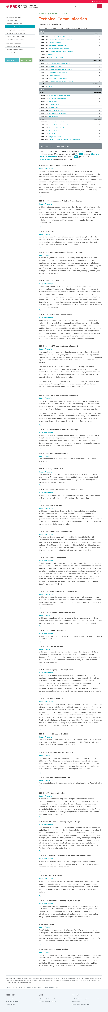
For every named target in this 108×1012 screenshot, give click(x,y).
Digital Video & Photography (57, 98)
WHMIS (50, 54)
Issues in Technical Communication (59, 124)
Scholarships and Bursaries (81, 1003)
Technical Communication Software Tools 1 (62, 39)
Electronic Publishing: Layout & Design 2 (61, 80)
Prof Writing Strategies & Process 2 (59, 62)
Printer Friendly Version (13, 52)
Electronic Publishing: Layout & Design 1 (61, 51)
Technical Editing (54, 106)
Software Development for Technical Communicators (64, 139)
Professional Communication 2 (58, 71)
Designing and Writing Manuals (58, 77)
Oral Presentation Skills (56, 109)
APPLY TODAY (26, 60)
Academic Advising (12, 1001)
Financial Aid (76, 1001)
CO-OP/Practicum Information (15, 29)
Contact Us (10, 998)
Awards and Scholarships (13, 42)
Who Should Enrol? (12, 20)
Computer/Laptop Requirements (16, 32)
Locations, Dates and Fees (14, 23)
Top (40, 196)
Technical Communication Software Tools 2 (62, 68)
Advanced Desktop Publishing (57, 112)
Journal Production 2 (55, 130)
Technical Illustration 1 (55, 42)
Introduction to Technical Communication (61, 36)
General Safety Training (56, 57)
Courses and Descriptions (14, 26)
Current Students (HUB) (47, 1001)
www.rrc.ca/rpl (46, 159)
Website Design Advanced (56, 133)
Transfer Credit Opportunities (15, 36)
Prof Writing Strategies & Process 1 (59, 48)
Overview (9, 13)
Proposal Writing (54, 104)
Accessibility (10, 1003)
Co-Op (51, 86)
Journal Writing (53, 101)
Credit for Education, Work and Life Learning (87, 998)
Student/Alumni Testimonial (14, 49)
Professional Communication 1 (58, 45)
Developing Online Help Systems (58, 127)
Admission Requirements (13, 16)
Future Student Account (47, 998)
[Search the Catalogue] (85, 6)
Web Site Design (53, 115)
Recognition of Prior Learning (15, 39)
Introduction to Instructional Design (59, 95)
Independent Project (55, 136)
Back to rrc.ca (97, 1)
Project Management (55, 74)
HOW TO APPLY (12, 60)
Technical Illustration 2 (55, 65)
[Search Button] (99, 6)
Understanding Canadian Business (58, 121)
